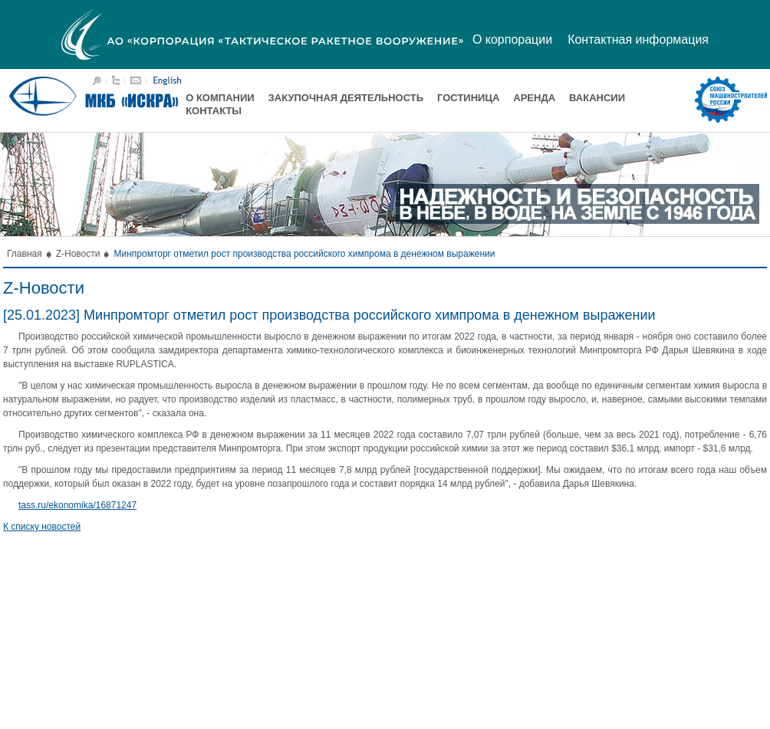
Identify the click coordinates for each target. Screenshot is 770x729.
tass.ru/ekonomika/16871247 (77, 505)
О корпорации (512, 39)
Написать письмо (135, 80)
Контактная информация (638, 39)
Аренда (534, 97)
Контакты (214, 111)
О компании (220, 97)
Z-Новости (78, 253)
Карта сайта (116, 80)
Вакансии (597, 97)
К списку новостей (42, 526)
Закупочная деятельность (345, 97)
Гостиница (468, 97)
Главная (24, 253)
